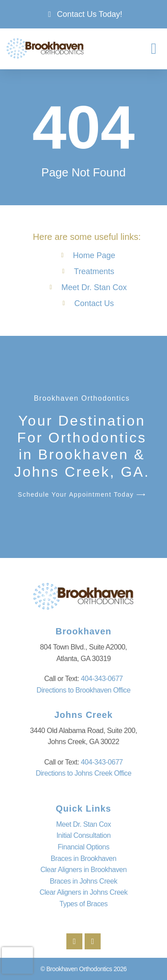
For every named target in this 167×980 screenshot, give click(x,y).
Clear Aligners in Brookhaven (84, 869)
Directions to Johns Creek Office (83, 773)
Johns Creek (83, 715)
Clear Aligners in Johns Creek (84, 892)
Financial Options (84, 847)
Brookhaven (84, 631)
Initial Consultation (84, 835)
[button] (153, 48)
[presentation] (17, 960)
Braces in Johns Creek (84, 881)
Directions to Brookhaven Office (83, 690)
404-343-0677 (102, 678)
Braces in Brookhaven (84, 858)
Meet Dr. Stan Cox (83, 824)
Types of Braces (84, 904)
